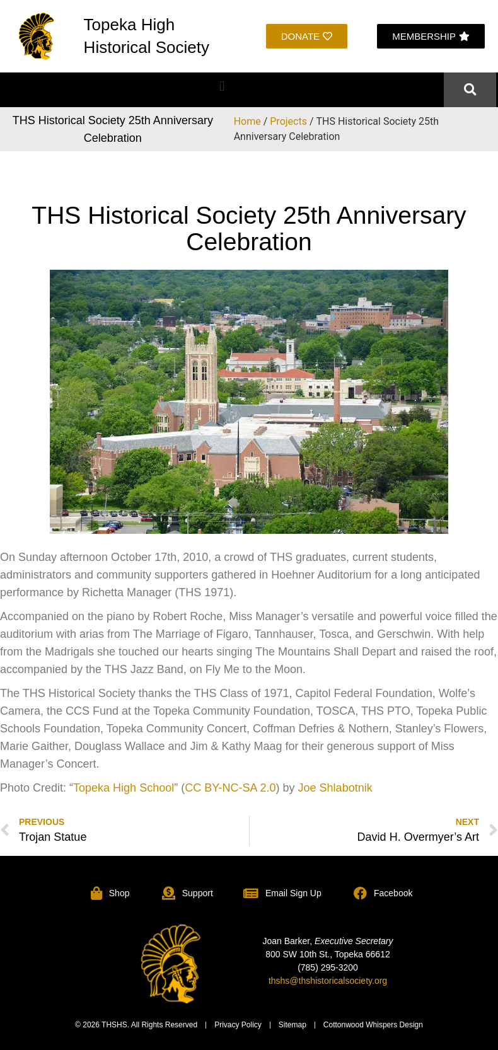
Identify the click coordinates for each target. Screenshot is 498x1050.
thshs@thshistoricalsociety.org (328, 981)
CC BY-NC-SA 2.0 (230, 788)
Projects (288, 121)
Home (247, 121)
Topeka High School (123, 788)
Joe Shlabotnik (335, 788)
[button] (222, 86)
